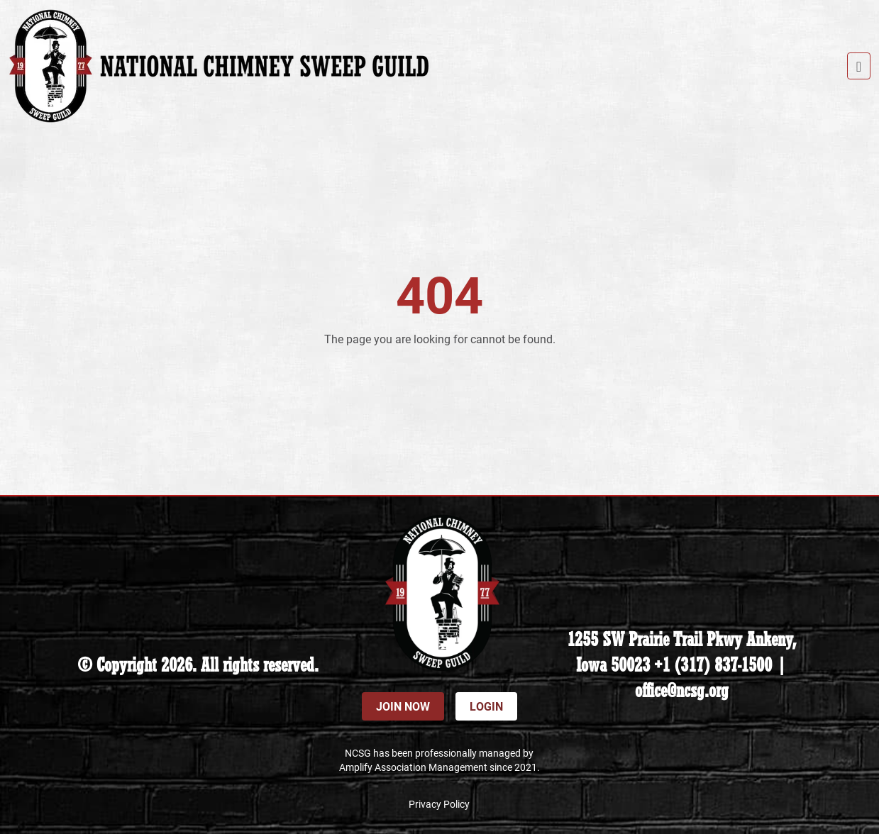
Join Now (403, 706)
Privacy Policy (439, 804)
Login (486, 706)
